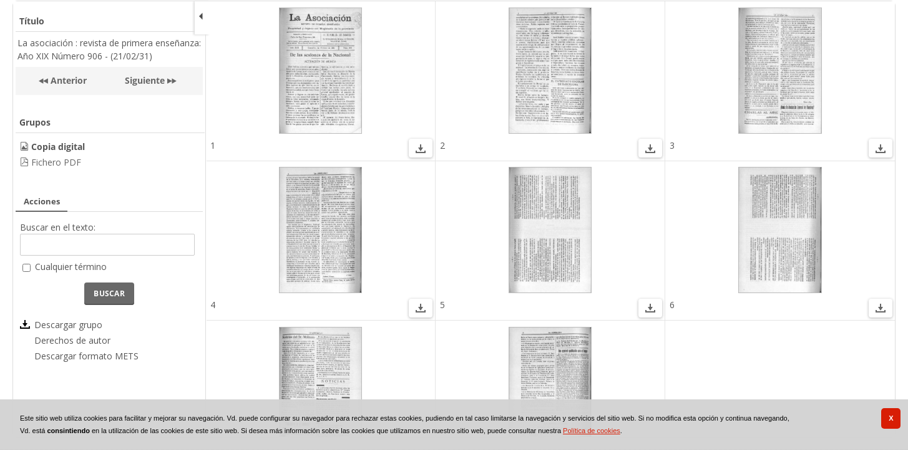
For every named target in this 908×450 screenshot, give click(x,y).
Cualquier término (71, 266)
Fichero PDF (56, 162)
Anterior (67, 80)
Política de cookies (591, 430)
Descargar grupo (68, 325)
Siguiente (144, 80)
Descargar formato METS (86, 356)
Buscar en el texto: (57, 227)
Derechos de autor (72, 340)
